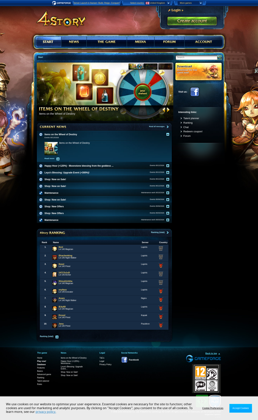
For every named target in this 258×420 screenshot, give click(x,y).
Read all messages (157, 126)
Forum (187, 135)
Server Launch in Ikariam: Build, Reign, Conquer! (96, 3)
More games (191, 3)
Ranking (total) (158, 232)
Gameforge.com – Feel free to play (62, 3)
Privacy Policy (105, 364)
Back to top (211, 353)
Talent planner (191, 118)
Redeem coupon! (192, 131)
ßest (61, 247)
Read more (49, 158)
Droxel (62, 315)
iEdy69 (62, 307)
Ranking (188, 122)
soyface (63, 289)
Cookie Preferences (212, 408)
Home (39, 358)
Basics (40, 371)
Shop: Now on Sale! (69, 372)
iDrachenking (65, 255)
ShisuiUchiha (65, 281)
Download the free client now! (187, 71)
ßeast (61, 264)
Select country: (137, 3)
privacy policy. (46, 412)
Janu (61, 324)
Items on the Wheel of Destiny (73, 358)
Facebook (194, 91)
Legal (101, 361)
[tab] (106, 134)
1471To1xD (64, 272)
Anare (62, 298)
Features (41, 368)
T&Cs (101, 358)
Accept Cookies (240, 408)
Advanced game (44, 374)
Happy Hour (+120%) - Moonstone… (70, 362)
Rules (39, 384)
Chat (186, 127)
